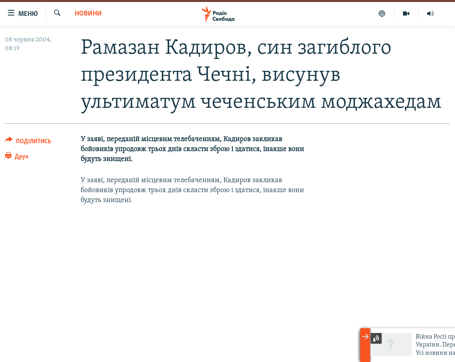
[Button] (28, 142)
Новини (88, 14)
